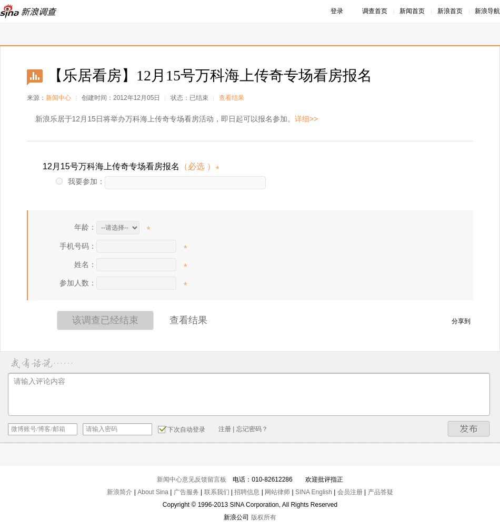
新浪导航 (487, 11)
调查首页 (374, 11)
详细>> (306, 119)
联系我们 (216, 492)
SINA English (313, 492)
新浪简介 (119, 492)
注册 (224, 429)
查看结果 (231, 97)
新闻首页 (412, 11)
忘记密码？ (252, 429)
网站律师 (277, 492)
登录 (337, 11)
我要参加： (80, 181)
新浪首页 (450, 11)
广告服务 (186, 492)
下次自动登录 (181, 429)
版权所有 (263, 517)
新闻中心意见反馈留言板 (191, 479)
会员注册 (350, 492)
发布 (469, 428)
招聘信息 (246, 492)
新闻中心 (58, 97)
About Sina (152, 492)
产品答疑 (380, 492)
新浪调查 (29, 11)
